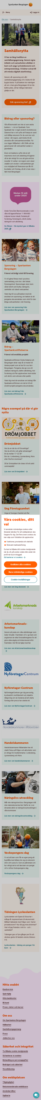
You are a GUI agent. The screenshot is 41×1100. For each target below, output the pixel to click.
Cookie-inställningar (20, 579)
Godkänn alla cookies (20, 564)
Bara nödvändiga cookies (20, 572)
